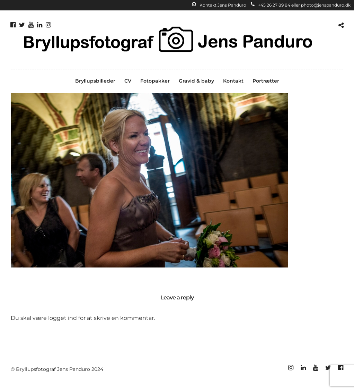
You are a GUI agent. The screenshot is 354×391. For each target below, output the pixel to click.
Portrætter (266, 81)
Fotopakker (155, 81)
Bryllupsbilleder (95, 81)
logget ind (62, 318)
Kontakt (233, 81)
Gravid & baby (196, 81)
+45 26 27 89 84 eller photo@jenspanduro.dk (301, 5)
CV (127, 81)
